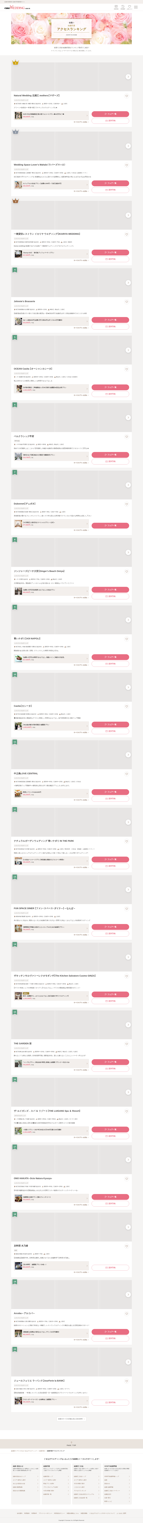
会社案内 (19, 1513)
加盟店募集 (84, 1513)
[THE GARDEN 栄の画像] (71, 1024)
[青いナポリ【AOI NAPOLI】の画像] (71, 619)
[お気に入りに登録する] (126, 95)
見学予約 (110, 120)
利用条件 (34, 1513)
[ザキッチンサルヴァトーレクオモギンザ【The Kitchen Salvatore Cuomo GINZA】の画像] (71, 957)
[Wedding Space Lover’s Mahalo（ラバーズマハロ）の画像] (71, 146)
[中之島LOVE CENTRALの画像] (71, 754)
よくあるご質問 (121, 1513)
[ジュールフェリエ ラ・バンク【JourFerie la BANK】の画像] (71, 1362)
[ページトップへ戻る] (71, 1444)
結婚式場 (42, 1451)
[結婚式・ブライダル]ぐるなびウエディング (24, 1451)
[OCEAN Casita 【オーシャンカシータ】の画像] (71, 350)
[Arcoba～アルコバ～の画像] (71, 1294)
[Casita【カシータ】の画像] (71, 687)
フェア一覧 (110, 114)
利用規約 (27, 1513)
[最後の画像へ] (128, 76)
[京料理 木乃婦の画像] (71, 1227)
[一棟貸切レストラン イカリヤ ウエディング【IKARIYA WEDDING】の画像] (71, 215)
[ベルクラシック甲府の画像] (71, 417)
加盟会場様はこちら (73, 1513)
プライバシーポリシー (45, 1513)
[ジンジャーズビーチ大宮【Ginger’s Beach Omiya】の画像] (71, 552)
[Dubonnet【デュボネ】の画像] (71, 485)
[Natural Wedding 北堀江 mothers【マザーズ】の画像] (71, 76)
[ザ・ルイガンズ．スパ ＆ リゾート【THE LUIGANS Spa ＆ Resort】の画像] (71, 1092)
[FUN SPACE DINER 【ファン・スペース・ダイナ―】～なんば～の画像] (71, 889)
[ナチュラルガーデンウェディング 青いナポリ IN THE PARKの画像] (71, 822)
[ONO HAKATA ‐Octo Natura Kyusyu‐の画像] (71, 1159)
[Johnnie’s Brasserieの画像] (71, 282)
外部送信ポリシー (59, 1513)
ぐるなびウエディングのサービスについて (102, 1513)
